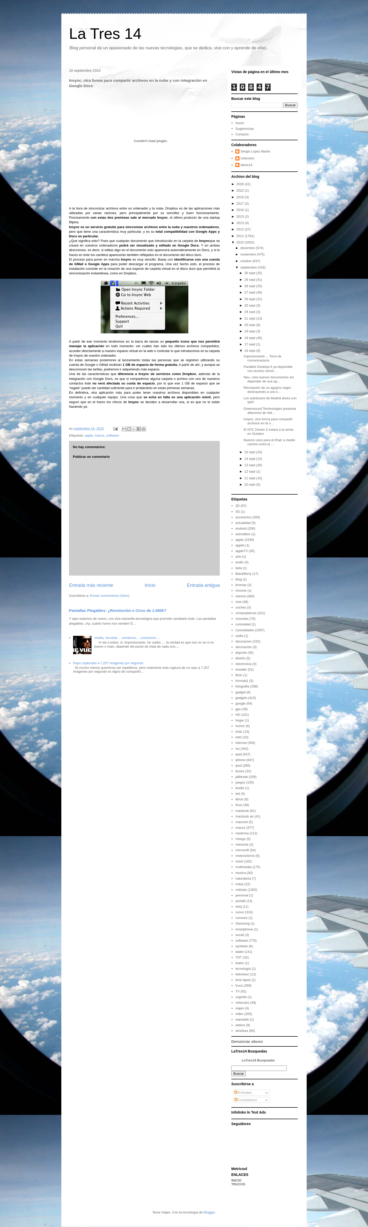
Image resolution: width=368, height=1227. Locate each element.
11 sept (250, 478)
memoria (241, 844)
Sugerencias (244, 129)
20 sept (250, 325)
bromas (240, 585)
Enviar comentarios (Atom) (109, 596)
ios (237, 749)
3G (237, 511)
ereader (241, 669)
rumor (239, 912)
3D (237, 506)
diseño (240, 658)
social (239, 935)
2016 (240, 210)
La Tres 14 (105, 33)
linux (238, 805)
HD (237, 715)
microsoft (242, 850)
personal (241, 895)
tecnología (243, 969)
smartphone (244, 929)
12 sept (250, 471)
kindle (239, 788)
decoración (243, 647)
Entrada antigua (203, 585)
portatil (240, 901)
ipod (238, 765)
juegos (240, 782)
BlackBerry (243, 574)
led (237, 794)
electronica (243, 664)
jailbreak (241, 777)
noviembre (248, 254)
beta (238, 568)
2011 (240, 236)
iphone (240, 760)
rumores (241, 918)
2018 (240, 197)
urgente (241, 997)
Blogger (209, 1212)
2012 (240, 229)
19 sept (250, 331)
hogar (239, 720)
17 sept (250, 344)
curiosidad (242, 624)
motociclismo (245, 856)
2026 (240, 184)
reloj (238, 906)
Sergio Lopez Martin (255, 151)
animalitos (242, 534)
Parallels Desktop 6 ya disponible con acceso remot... (268, 369)
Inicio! (239, 123)
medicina (242, 833)
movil (239, 861)
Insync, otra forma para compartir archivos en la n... (268, 421)
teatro (239, 963)
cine (238, 602)
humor (240, 726)
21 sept (250, 318)
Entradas (243, 1092)
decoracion (243, 641)
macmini (241, 822)
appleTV (241, 551)
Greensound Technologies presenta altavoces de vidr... (270, 411)
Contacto (242, 134)
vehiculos (242, 1002)
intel (238, 737)
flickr (238, 675)
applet (239, 545)
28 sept (250, 286)
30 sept (250, 273)
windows (241, 1031)
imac (238, 731)
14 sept (250, 459)
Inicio (150, 585)
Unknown (247, 158)
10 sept (250, 484)
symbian (241, 946)
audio (239, 562)
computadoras (245, 613)
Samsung (242, 923)
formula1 (241, 681)
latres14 (246, 165)
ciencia (240, 596)
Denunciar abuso (247, 1041)
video (239, 1014)
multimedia (243, 867)
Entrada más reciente (91, 585)
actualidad (242, 523)
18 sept (250, 338)
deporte (241, 653)
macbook (242, 811)
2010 (240, 242)
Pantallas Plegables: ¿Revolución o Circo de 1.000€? (117, 610)
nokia (239, 884)
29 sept (250, 280)
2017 (240, 203)
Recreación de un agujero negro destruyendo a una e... (267, 390)
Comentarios (245, 1100)
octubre (246, 261)
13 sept (250, 465)
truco (239, 985)
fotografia (242, 686)
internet (240, 743)
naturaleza (243, 878)
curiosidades (244, 630)
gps (238, 709)
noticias (241, 890)
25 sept (250, 305)
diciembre (248, 248)
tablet (239, 952)
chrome (240, 590)
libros (239, 799)
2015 (240, 216)
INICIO (236, 1180)
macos (99, 435)
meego (240, 839)
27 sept (250, 292)
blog (238, 579)
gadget (240, 692)
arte (238, 556)
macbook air (244, 816)
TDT (238, 957)
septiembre (249, 267)
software (112, 435)
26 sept (250, 299)
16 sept (250, 351)
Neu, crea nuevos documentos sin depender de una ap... (269, 379)
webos (240, 1025)
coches (240, 607)
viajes (239, 1008)
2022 (240, 190)
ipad (238, 754)
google (240, 703)
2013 (240, 223)
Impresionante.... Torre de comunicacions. (262, 358)
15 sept (250, 452)
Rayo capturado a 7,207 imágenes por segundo (108, 663)
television (242, 974)
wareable (242, 1019)
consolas (241, 619)
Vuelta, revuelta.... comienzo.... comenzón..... (127, 638)
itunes (239, 771)
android (240, 528)
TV (237, 991)
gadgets (241, 698)
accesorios (243, 517)
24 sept (250, 312)
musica (240, 873)
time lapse (242, 980)
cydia (239, 636)
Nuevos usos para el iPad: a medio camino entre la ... (269, 442)
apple (89, 435)
